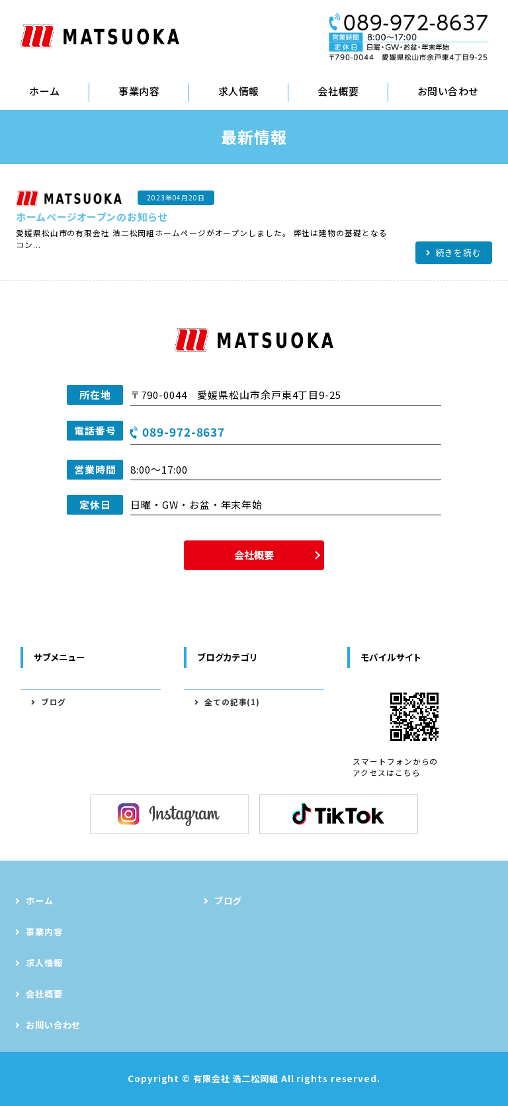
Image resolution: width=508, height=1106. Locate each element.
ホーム (44, 91)
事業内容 (138, 91)
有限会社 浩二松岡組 (235, 1078)
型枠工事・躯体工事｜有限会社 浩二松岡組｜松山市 (100, 36)
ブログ (54, 701)
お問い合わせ (53, 1025)
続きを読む (459, 252)
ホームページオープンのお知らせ (91, 217)
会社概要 (338, 91)
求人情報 (238, 91)
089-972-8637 (183, 431)
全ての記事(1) (232, 701)
